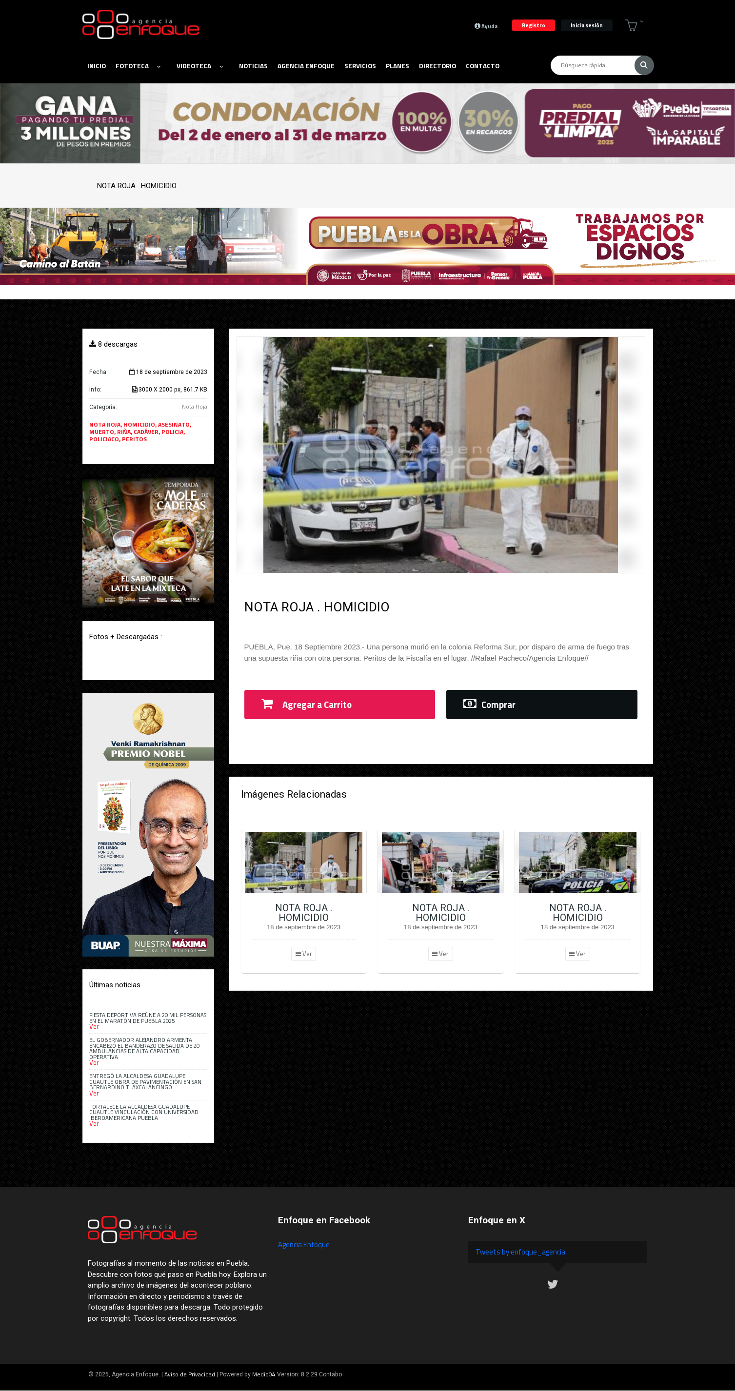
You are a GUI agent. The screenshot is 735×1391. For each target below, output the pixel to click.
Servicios (360, 66)
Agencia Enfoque (306, 66)
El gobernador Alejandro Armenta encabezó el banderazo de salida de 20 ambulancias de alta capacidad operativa (144, 1048)
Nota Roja (194, 406)
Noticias (253, 66)
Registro (533, 25)
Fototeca (138, 66)
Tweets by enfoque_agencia (520, 1251)
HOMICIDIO (139, 424)
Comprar (489, 704)
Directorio (437, 66)
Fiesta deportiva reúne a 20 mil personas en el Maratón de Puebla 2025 (147, 1017)
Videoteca (200, 66)
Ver (304, 954)
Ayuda (486, 25)
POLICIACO (104, 439)
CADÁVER (146, 431)
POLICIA (172, 431)
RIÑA (124, 431)
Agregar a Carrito (306, 704)
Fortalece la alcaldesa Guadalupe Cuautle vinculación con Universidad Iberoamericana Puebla (144, 1112)
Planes (397, 66)
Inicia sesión (587, 25)
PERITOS (134, 439)
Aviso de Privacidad (189, 1374)
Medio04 (264, 1374)
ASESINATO (174, 424)
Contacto (482, 66)
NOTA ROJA (104, 424)
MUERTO (101, 431)
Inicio (96, 66)
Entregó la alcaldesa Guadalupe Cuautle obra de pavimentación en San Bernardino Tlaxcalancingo (145, 1081)
